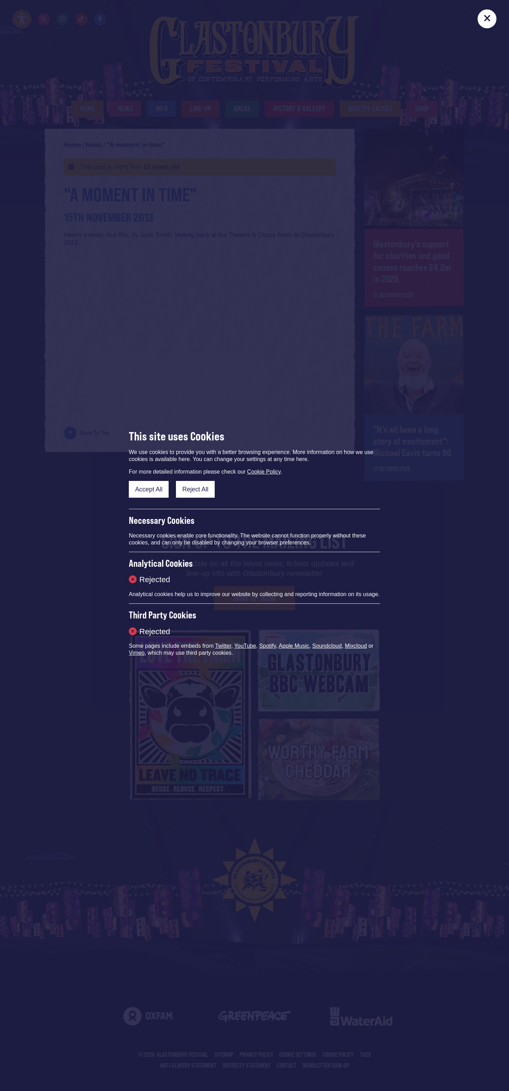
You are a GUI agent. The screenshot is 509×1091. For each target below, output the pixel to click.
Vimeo (137, 653)
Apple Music (294, 646)
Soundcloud (327, 646)
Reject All (195, 489)
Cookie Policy (264, 472)
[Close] (487, 18)
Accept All (149, 489)
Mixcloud (356, 646)
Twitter (223, 646)
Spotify (267, 646)
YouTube (245, 646)
